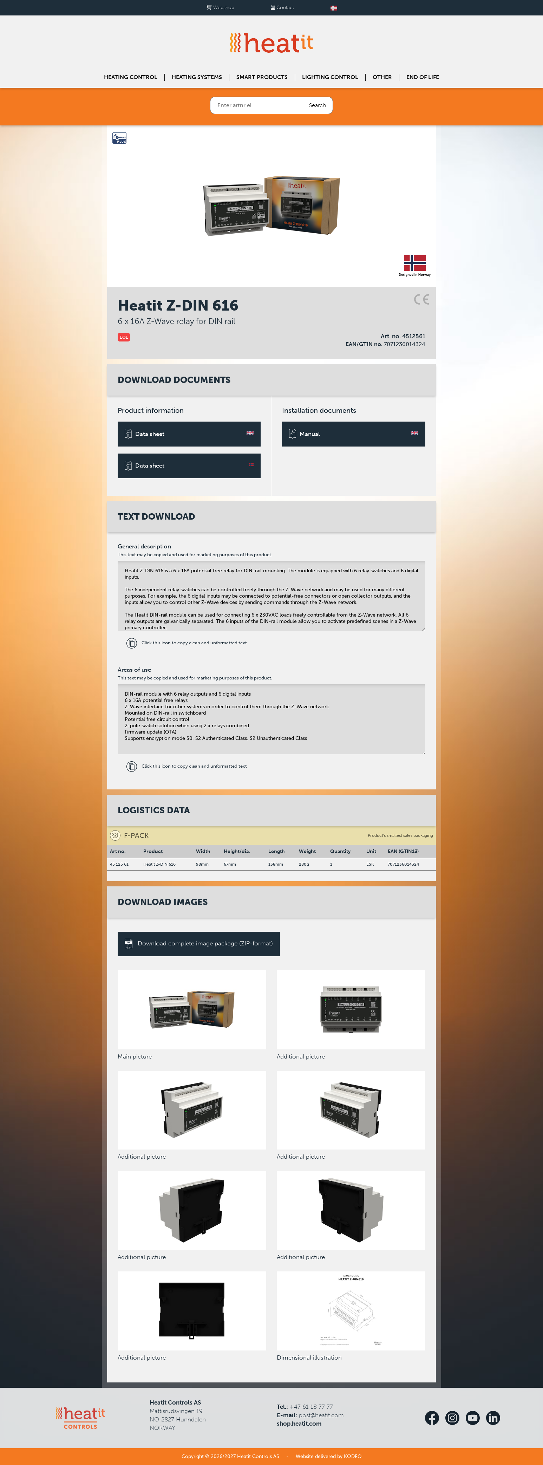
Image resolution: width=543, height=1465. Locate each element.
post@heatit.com (321, 1415)
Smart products (262, 77)
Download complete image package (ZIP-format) (199, 944)
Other (382, 77)
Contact (282, 8)
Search (317, 105)
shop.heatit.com (299, 1423)
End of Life (422, 77)
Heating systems (197, 77)
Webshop (220, 8)
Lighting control (330, 77)
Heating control (130, 77)
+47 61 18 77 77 (311, 1406)
